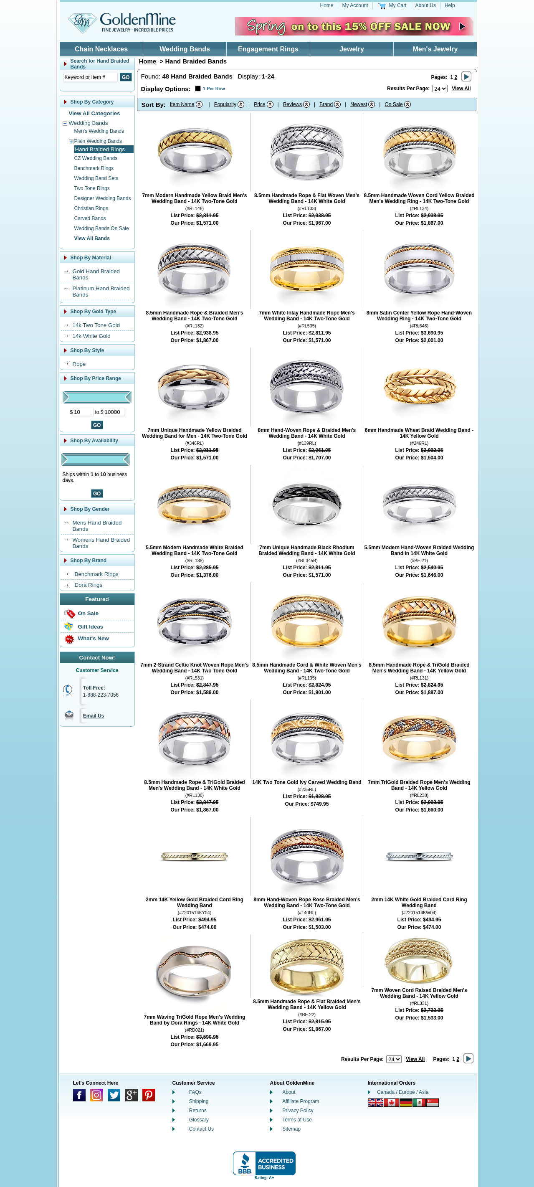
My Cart (398, 5)
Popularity (225, 104)
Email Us (93, 716)
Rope (79, 364)
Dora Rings (89, 585)
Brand (326, 104)
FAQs (195, 1092)
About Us (425, 5)
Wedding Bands (184, 49)
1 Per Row (214, 88)
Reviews (292, 104)
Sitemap (291, 1129)
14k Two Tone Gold (96, 325)
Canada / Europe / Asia (402, 1092)
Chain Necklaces (101, 49)
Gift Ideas (91, 627)
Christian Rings (91, 208)
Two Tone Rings (92, 188)
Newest (358, 104)
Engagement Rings (268, 49)
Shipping (199, 1101)
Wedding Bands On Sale (101, 228)
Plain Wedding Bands (98, 141)
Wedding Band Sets (96, 178)
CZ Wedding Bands (96, 158)
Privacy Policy (298, 1110)
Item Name (182, 104)
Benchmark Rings (94, 168)
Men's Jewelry (435, 49)
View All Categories (94, 113)
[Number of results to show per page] (440, 88)
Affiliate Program (300, 1101)
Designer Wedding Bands (102, 198)
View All (461, 88)
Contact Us (201, 1129)
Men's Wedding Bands (99, 131)
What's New (93, 638)
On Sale (88, 613)
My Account (355, 5)
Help (450, 5)
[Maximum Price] (114, 412)
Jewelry (351, 49)
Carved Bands (90, 218)
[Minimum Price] (83, 412)
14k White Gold (92, 336)
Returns (198, 1110)
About (288, 1092)
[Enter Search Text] (90, 77)
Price (259, 104)
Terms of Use (297, 1120)
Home (327, 5)
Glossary (199, 1120)
